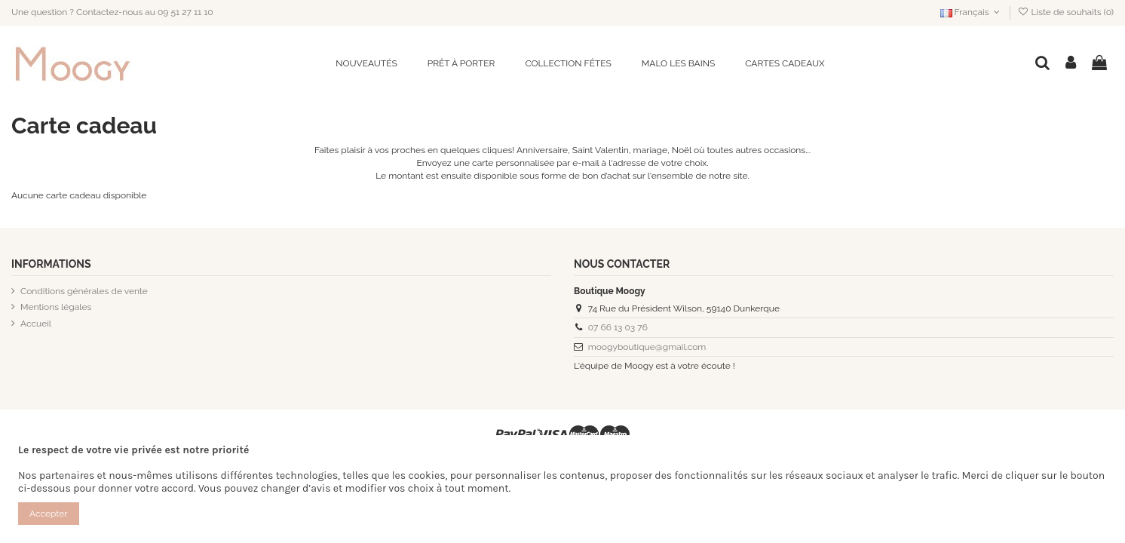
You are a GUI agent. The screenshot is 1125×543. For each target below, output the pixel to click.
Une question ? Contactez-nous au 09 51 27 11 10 (112, 12)
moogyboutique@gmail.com (647, 347)
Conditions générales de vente (84, 291)
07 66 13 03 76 (618, 327)
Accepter (48, 513)
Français (971, 12)
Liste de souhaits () (1065, 12)
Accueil (35, 323)
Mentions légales (55, 307)
